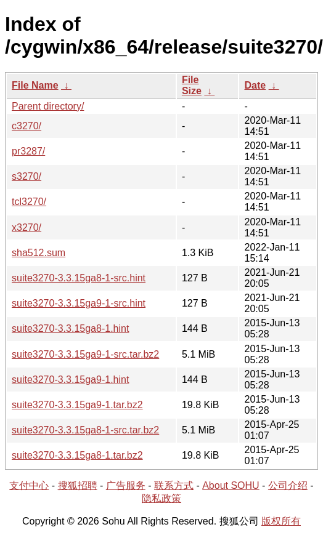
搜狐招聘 (77, 485)
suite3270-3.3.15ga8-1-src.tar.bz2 (85, 430)
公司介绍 (288, 485)
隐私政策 (161, 498)
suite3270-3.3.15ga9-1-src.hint (78, 303)
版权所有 (281, 521)
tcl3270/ (29, 201)
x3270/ (26, 227)
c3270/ (26, 126)
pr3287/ (28, 151)
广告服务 (125, 485)
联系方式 (174, 485)
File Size (192, 85)
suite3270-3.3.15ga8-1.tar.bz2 (77, 455)
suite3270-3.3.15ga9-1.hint (70, 379)
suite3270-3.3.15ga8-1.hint (70, 328)
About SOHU (230, 485)
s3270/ (26, 176)
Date (255, 85)
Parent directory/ (48, 106)
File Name (35, 85)
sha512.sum (38, 252)
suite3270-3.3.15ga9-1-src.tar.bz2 (85, 354)
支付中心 (29, 485)
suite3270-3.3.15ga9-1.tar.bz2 (77, 405)
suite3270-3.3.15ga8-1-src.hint (78, 278)
